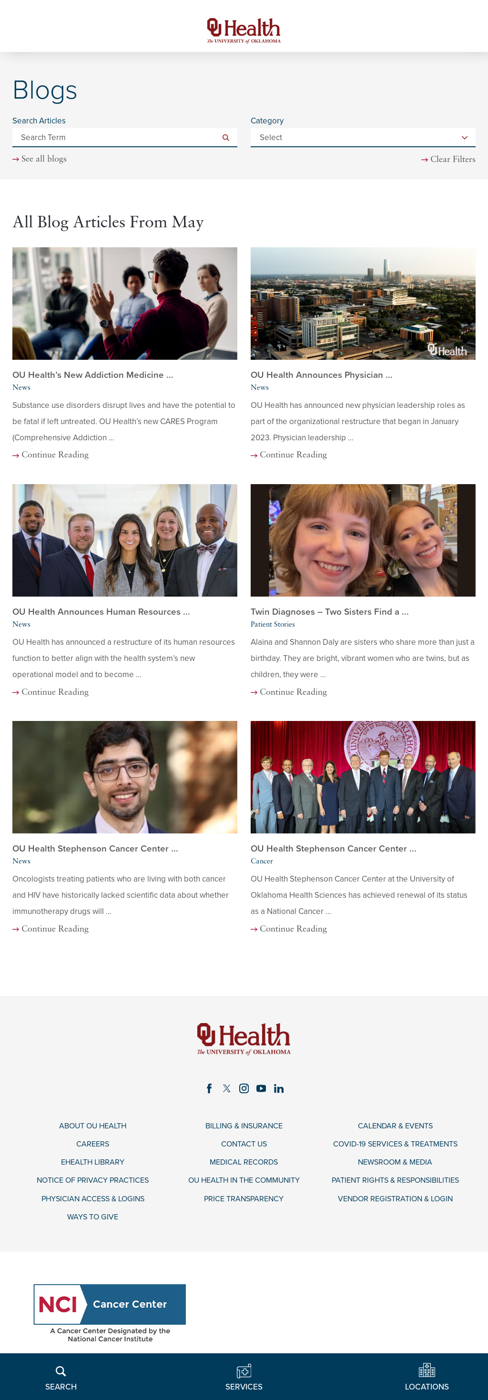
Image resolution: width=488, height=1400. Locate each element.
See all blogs (44, 161)
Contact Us (244, 1147)
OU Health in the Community (244, 1185)
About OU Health (93, 1129)
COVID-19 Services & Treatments (395, 1147)
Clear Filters (452, 161)
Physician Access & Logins (92, 1203)
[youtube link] (262, 1091)
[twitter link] (226, 1091)
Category (267, 123)
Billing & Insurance (244, 1129)
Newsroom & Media (395, 1166)
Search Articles (39, 123)
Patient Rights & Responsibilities (395, 1185)
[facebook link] (208, 1091)
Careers (93, 1147)
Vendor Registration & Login (395, 1203)
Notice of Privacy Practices (93, 1185)
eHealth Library (93, 1166)
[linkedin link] (280, 1091)
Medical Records (244, 1166)
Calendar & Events (395, 1129)
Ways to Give (93, 1222)
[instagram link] (244, 1091)
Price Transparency (244, 1203)
